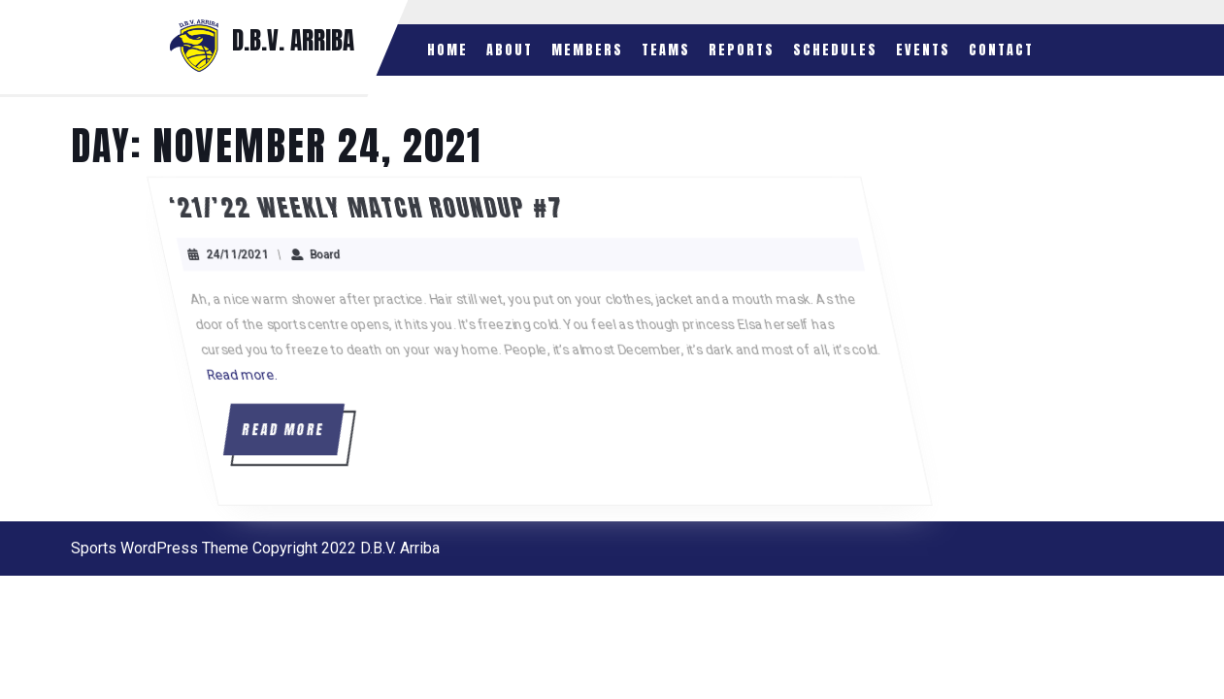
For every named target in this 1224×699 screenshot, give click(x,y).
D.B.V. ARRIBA (293, 40)
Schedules (835, 50)
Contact (1001, 50)
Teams (666, 50)
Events (923, 50)
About (509, 50)
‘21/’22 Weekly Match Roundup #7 (418, 207)
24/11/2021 (285, 254)
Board (373, 254)
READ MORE (331, 436)
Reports (742, 50)
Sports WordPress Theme (159, 548)
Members (587, 50)
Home (447, 50)
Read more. (283, 375)
